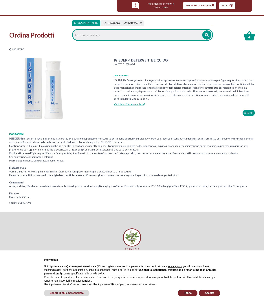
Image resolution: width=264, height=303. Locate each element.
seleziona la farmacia (200, 5)
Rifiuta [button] (188, 292)
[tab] (122, 23)
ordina (248, 112)
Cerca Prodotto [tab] (86, 22)
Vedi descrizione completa (130, 104)
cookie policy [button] (97, 273)
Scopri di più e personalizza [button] (67, 292)
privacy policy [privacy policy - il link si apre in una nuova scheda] (176, 266)
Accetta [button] (209, 292)
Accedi (227, 5)
